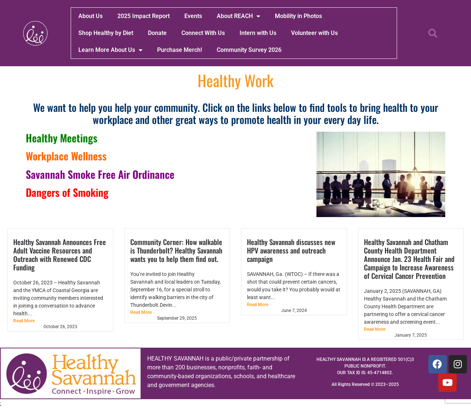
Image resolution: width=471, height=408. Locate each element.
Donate (157, 32)
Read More (24, 320)
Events (193, 16)
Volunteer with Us (314, 32)
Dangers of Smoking (67, 192)
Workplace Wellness (66, 155)
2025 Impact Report (143, 16)
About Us (90, 16)
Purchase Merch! (179, 49)
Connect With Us (203, 32)
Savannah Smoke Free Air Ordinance (100, 174)
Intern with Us (258, 32)
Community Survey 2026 (249, 49)
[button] (433, 33)
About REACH (238, 16)
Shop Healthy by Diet (105, 32)
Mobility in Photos (298, 16)
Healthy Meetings (62, 137)
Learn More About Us (110, 50)
